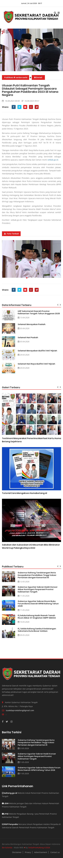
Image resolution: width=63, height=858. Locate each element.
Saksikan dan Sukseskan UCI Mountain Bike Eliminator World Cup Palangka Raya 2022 (31, 546)
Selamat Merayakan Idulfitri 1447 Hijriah (37, 350)
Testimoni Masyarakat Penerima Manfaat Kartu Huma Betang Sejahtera (31, 440)
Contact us (55, 852)
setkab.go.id (53, 159)
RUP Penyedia (10, 824)
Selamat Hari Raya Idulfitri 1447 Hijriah (36, 364)
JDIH (5, 803)
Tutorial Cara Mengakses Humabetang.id (24, 493)
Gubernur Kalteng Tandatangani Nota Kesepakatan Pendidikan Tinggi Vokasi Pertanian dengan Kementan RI (37, 575)
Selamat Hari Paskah (28, 337)
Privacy (28, 852)
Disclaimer (17, 852)
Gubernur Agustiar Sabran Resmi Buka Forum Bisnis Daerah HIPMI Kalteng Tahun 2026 (38, 603)
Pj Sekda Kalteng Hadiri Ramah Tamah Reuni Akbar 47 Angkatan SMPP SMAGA (37, 616)
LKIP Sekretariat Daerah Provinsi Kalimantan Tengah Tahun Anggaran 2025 (39, 312)
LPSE (5, 814)
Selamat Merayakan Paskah (31, 324)
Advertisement (40, 852)
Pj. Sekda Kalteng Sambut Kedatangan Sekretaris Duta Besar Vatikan (37, 629)
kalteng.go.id (9, 793)
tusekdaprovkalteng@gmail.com (20, 710)
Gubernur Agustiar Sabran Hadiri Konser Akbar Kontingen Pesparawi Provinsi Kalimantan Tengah (37, 589)
